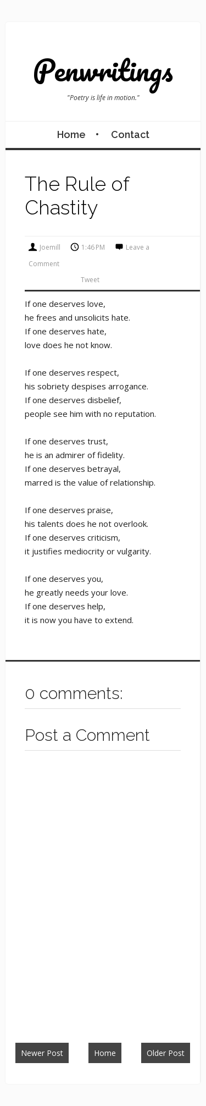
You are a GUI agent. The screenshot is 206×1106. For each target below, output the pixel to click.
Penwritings (103, 70)
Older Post (166, 1053)
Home (71, 134)
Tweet (90, 279)
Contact (130, 134)
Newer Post (42, 1053)
